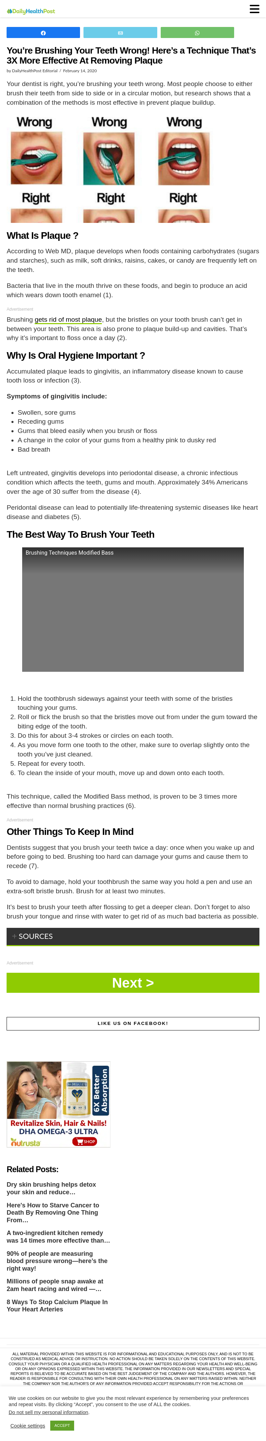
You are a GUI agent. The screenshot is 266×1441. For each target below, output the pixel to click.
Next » (133, 983)
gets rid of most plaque (68, 319)
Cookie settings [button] (27, 1426)
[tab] (133, 937)
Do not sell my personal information (48, 1412)
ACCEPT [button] (62, 1425)
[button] (254, 9)
